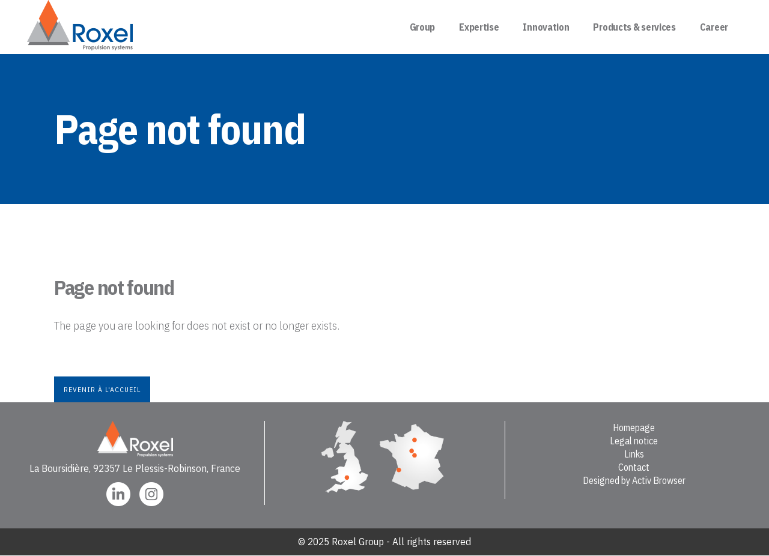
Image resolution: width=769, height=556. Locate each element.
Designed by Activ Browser (634, 480)
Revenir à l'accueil (102, 389)
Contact (633, 467)
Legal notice (634, 441)
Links (634, 454)
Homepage (634, 428)
